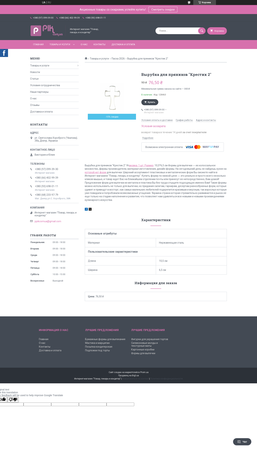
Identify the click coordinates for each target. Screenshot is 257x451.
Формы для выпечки (143, 353)
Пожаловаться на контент (135, 378)
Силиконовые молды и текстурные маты (144, 344)
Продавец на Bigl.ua (128, 375)
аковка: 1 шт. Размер (141, 165)
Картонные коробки (142, 349)
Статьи (34, 78)
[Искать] (202, 30)
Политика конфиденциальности (166, 378)
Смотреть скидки (163, 9)
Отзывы (34, 105)
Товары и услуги (60, 44)
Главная (38, 44)
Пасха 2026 (118, 58)
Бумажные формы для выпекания (105, 339)
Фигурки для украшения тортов (149, 339)
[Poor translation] (13, 400)
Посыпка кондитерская (98, 346)
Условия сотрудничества (45, 85)
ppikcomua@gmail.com (48, 221)
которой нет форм (95, 172)
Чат (242, 441)
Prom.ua (144, 372)
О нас (84, 44)
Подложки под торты (97, 350)
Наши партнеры (39, 91)
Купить (151, 102)
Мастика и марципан (97, 342)
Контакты (99, 44)
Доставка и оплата (123, 44)
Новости (35, 72)
